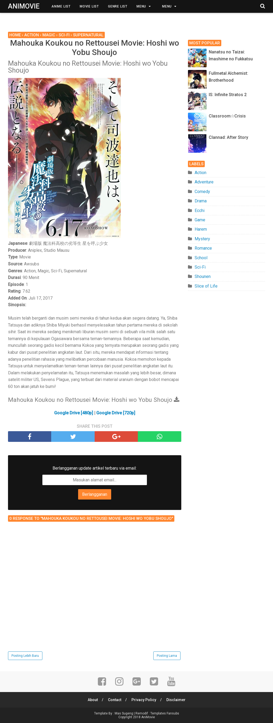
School (201, 257)
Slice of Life (206, 286)
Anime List (61, 6)
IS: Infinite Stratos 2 (228, 94)
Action (200, 172)
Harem (201, 229)
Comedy (202, 191)
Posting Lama (167, 656)
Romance (203, 248)
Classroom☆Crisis (227, 116)
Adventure (204, 181)
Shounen (203, 276)
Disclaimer (176, 700)
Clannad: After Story (228, 137)
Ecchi (199, 210)
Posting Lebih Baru (25, 656)
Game (200, 219)
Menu (141, 6)
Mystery (202, 238)
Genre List (117, 6)
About (93, 700)
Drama (201, 200)
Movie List (89, 6)
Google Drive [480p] (73, 412)
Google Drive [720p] (115, 412)
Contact (114, 700)
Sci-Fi (200, 267)
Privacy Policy (143, 700)
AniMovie (23, 6)
